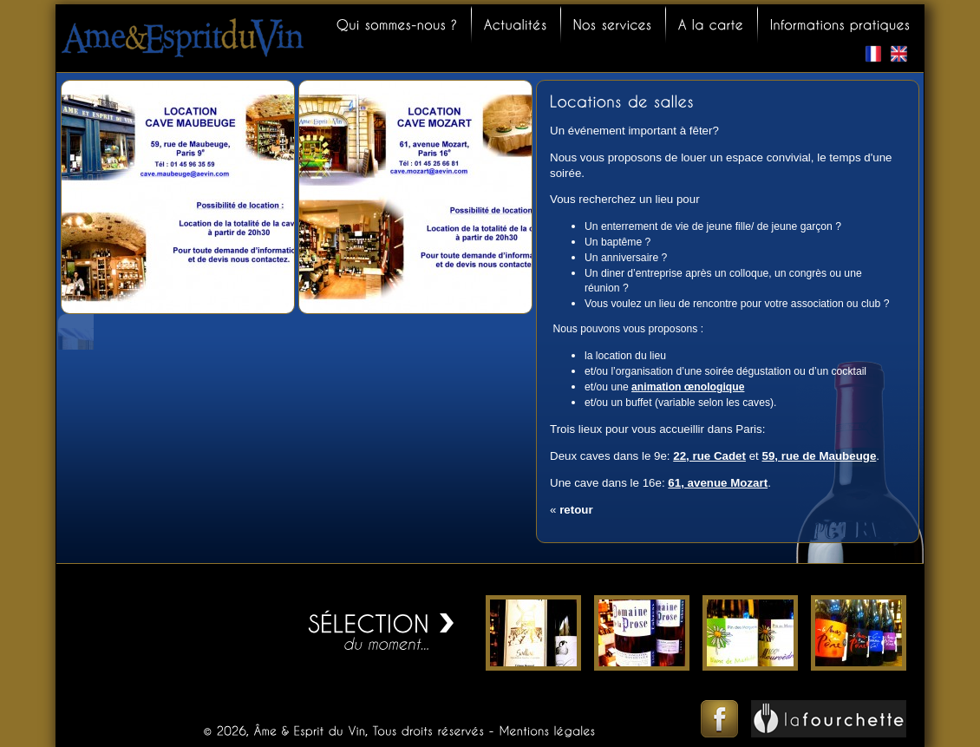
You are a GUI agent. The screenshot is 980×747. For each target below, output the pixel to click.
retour (576, 509)
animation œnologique (687, 387)
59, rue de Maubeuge (819, 455)
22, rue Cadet (709, 455)
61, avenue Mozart (718, 482)
